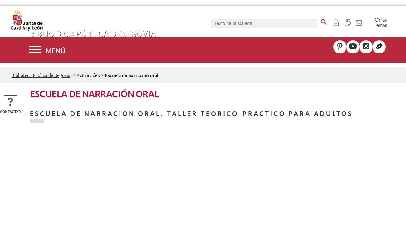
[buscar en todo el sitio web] (324, 21)
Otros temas (380, 22)
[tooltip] (336, 22)
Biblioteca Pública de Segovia (41, 75)
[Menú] (47, 50)
